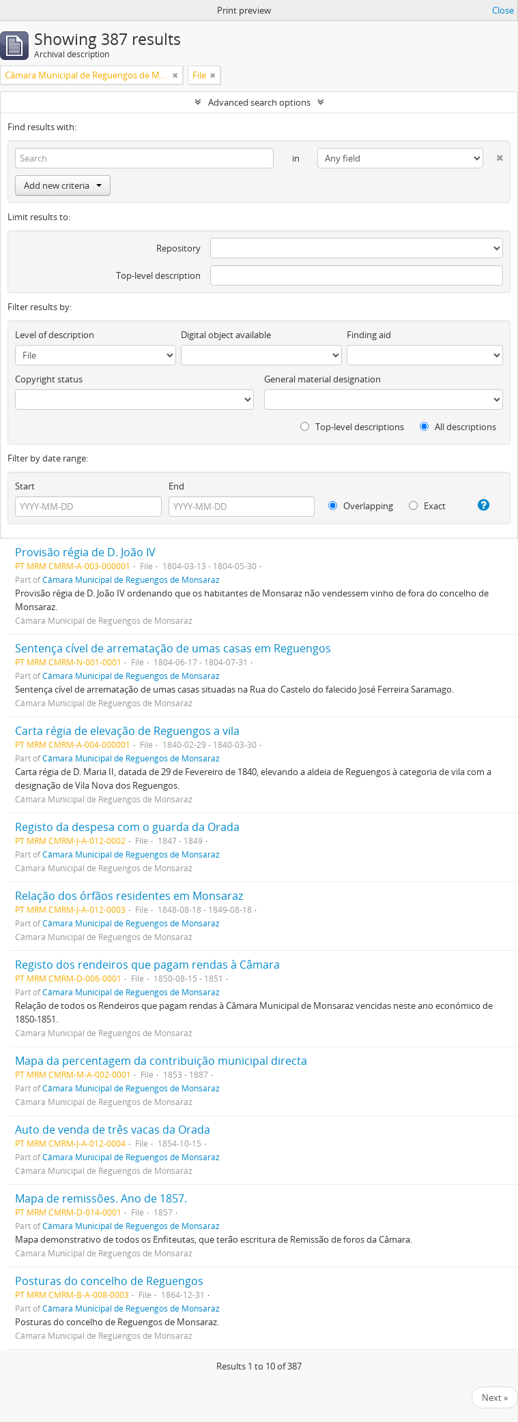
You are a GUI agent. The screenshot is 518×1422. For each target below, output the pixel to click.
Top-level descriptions (352, 427)
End (176, 486)
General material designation (322, 379)
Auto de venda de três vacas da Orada (112, 1129)
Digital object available (226, 335)
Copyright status (49, 379)
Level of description (54, 335)
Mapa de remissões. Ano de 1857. (101, 1198)
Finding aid (369, 335)
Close (503, 10)
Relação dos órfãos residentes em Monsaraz (129, 895)
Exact (427, 506)
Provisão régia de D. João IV (85, 552)
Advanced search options (259, 102)
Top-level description (158, 275)
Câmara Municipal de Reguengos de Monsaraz (131, 579)
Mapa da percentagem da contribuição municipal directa (161, 1060)
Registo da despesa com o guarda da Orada (127, 826)
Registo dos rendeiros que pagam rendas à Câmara (147, 964)
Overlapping (360, 506)
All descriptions (458, 427)
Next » (495, 1397)
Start (25, 486)
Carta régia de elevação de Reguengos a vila (127, 730)
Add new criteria (63, 185)
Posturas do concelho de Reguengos (109, 1280)
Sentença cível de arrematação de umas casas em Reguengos (173, 648)
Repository (178, 248)
